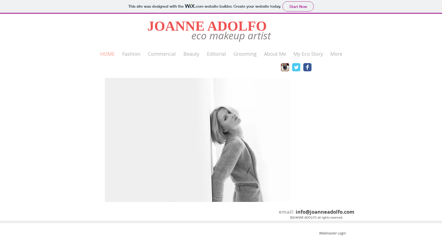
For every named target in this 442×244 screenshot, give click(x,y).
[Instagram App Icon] (285, 67)
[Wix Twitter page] (296, 67)
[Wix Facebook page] (307, 67)
